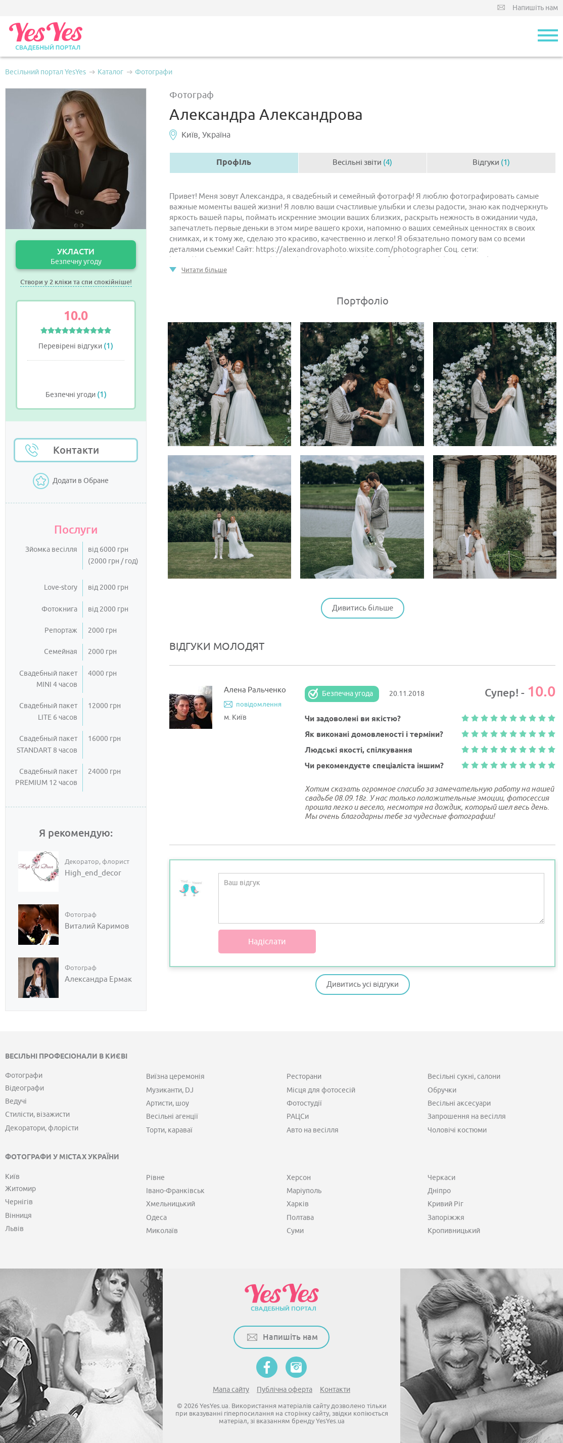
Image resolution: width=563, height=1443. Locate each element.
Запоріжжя (446, 1217)
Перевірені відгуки (75, 346)
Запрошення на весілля (467, 1116)
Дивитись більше (362, 608)
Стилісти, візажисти (37, 1114)
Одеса (156, 1217)
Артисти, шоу (167, 1103)
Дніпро (439, 1191)
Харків (298, 1204)
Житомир (20, 1189)
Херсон (299, 1177)
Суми (295, 1231)
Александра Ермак (98, 979)
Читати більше (204, 270)
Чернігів (19, 1202)
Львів (14, 1229)
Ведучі (16, 1101)
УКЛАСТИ (76, 256)
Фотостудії (304, 1103)
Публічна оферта (284, 1389)
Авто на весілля (313, 1130)
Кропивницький (454, 1231)
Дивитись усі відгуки (362, 984)
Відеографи (24, 1088)
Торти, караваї (169, 1130)
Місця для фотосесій (321, 1090)
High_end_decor (93, 873)
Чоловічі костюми (457, 1130)
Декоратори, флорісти (41, 1128)
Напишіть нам (535, 8)
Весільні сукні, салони (464, 1076)
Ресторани (304, 1076)
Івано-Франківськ (175, 1191)
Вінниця (18, 1215)
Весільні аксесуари (459, 1103)
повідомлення (259, 704)
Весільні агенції (172, 1116)
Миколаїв (162, 1231)
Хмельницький (170, 1204)
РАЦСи (298, 1116)
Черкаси (441, 1177)
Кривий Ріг (445, 1204)
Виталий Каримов (97, 926)
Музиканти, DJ (170, 1090)
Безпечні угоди (76, 394)
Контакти (76, 450)
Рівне (155, 1177)
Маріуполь (304, 1191)
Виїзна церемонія (175, 1076)
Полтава (300, 1217)
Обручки (442, 1090)
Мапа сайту (231, 1389)
